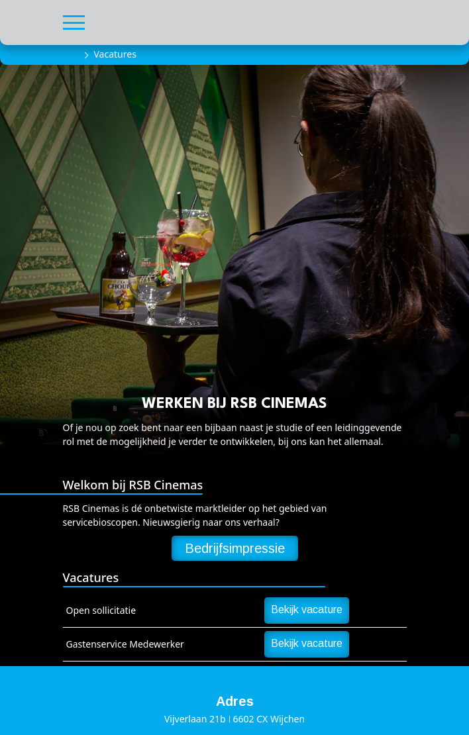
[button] (74, 20)
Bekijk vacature (306, 609)
